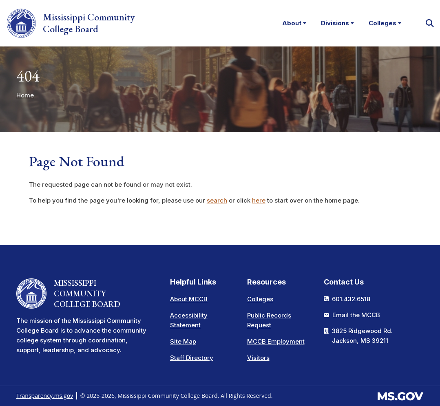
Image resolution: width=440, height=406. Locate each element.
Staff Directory (191, 358)
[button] (429, 24)
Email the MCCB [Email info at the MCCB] (356, 315)
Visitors (258, 358)
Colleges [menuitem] (379, 25)
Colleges (260, 299)
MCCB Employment (276, 341)
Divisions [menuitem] (332, 25)
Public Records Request (269, 320)
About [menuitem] (289, 25)
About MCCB (189, 299)
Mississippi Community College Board (71, 24)
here (258, 201)
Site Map (183, 341)
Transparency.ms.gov (44, 395)
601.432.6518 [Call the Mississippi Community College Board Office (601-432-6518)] (351, 299)
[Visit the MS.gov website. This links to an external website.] (400, 395)
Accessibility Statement (189, 320)
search (217, 201)
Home (25, 95)
